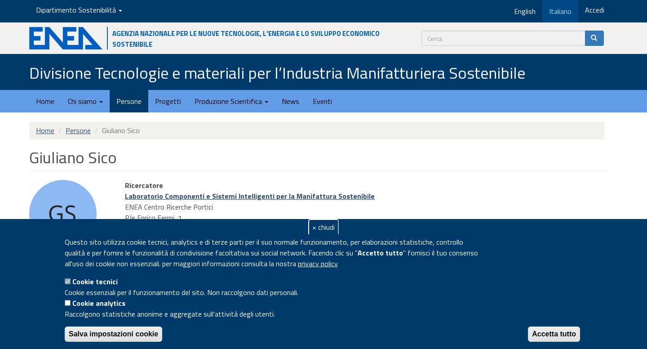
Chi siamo (85, 101)
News (290, 101)
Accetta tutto (554, 334)
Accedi (594, 9)
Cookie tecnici (95, 281)
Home (45, 101)
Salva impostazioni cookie (113, 334)
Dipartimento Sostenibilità (79, 9)
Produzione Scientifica (231, 101)
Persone (129, 101)
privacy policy (318, 263)
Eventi (322, 101)
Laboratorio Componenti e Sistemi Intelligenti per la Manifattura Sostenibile (250, 196)
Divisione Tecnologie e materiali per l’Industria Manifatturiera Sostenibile (277, 72)
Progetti (168, 101)
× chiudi (323, 227)
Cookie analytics (98, 303)
